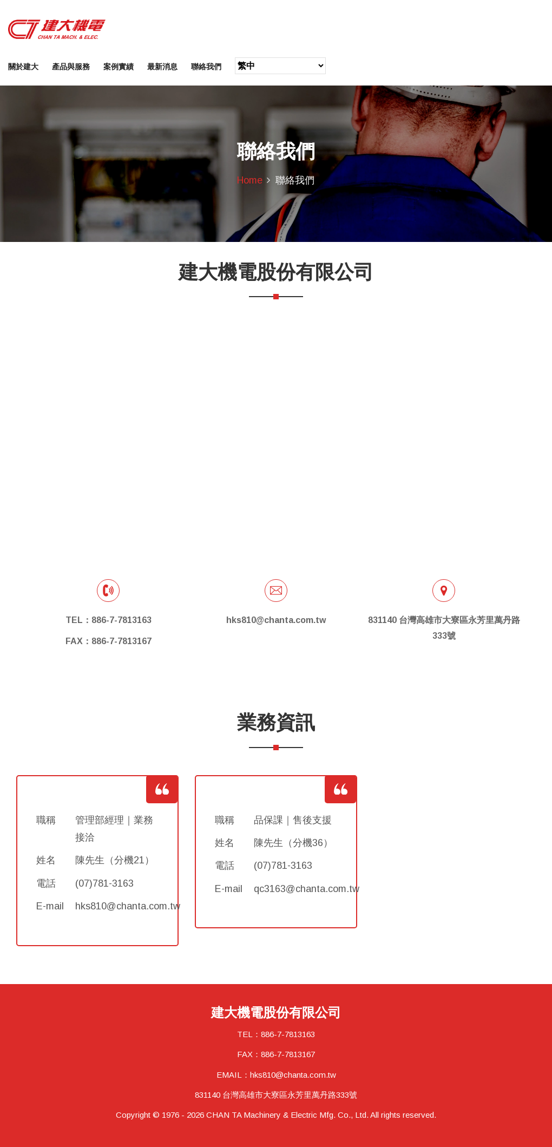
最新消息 (162, 66)
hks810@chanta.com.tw (293, 1074)
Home (249, 180)
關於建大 (23, 66)
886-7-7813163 (288, 1034)
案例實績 (118, 66)
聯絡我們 (206, 66)
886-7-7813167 (288, 1054)
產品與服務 (71, 66)
